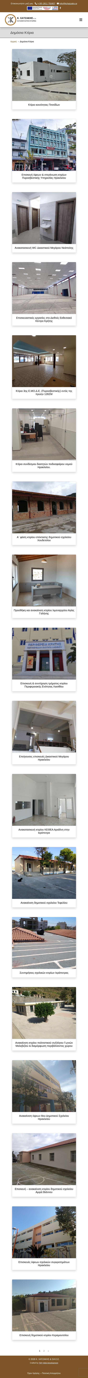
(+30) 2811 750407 (46, 3)
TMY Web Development (48, 1363)
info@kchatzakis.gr (68, 3)
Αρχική (13, 41)
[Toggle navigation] (81, 20)
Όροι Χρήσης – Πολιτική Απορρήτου (44, 1373)
